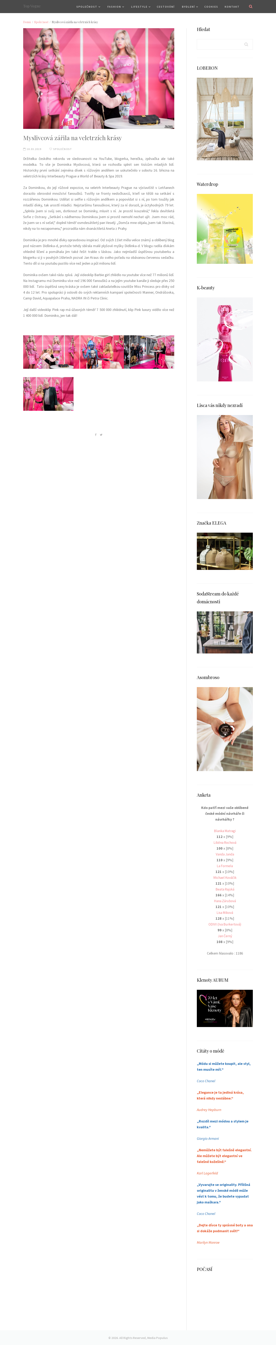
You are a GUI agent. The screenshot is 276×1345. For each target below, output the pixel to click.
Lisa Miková (225, 912)
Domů (27, 22)
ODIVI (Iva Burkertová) (225, 924)
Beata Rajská (225, 889)
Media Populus (157, 1338)
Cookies (211, 6)
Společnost (86, 6)
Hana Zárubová (225, 901)
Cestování (166, 6)
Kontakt (232, 6)
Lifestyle (139, 6)
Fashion (114, 6)
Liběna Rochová (225, 842)
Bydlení (188, 6)
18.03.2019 (32, 149)
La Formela (224, 866)
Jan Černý (225, 936)
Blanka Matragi (224, 830)
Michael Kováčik (225, 877)
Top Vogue (32, 6)
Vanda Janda (224, 854)
